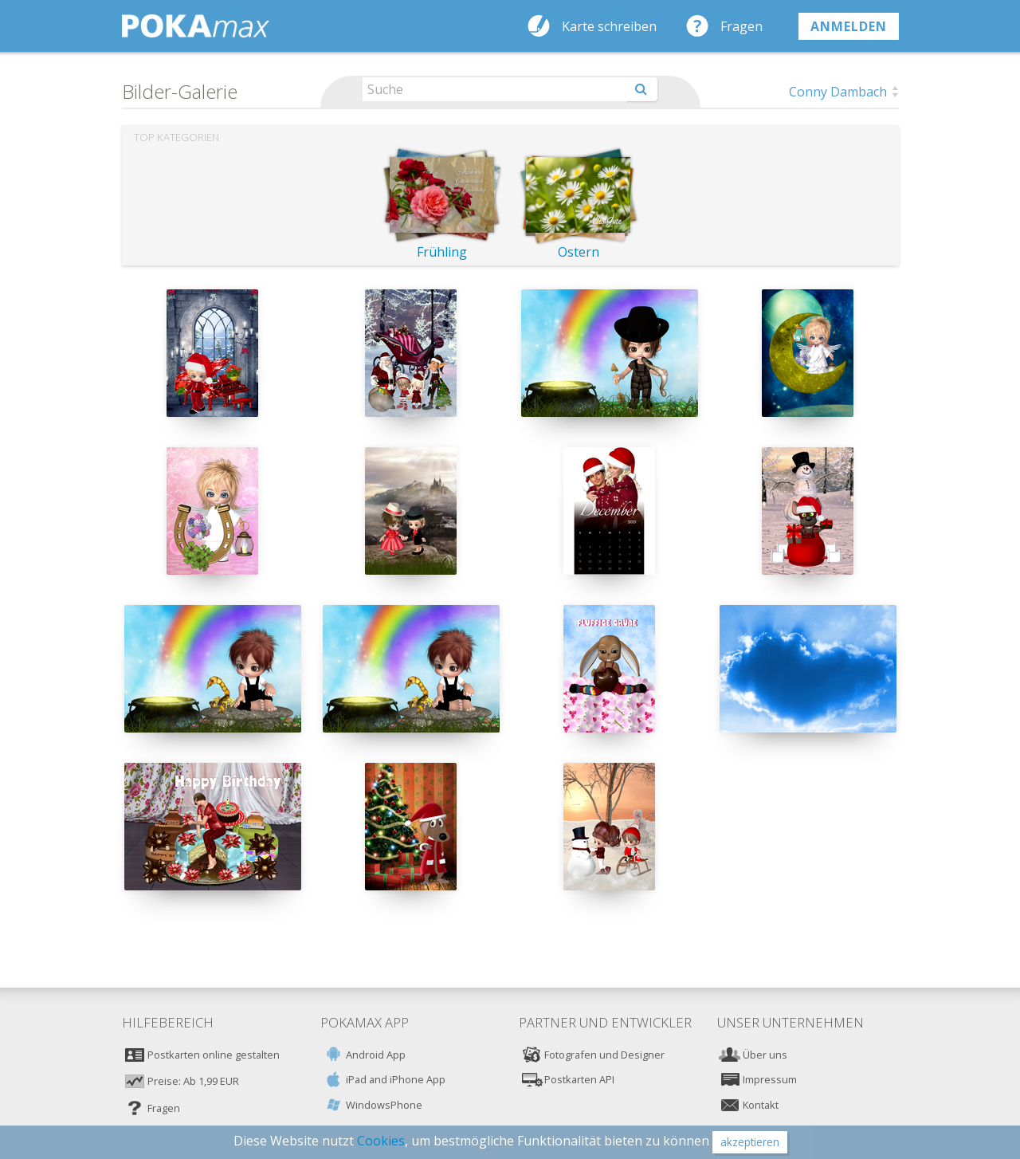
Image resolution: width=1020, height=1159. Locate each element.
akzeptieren (749, 1141)
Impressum (770, 1079)
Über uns (765, 1054)
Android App (376, 1054)
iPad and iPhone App (395, 1079)
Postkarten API (579, 1079)
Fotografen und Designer (604, 1054)
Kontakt (761, 1105)
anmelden (848, 26)
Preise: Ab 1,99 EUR (193, 1081)
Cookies (381, 1140)
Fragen (741, 26)
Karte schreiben (609, 26)
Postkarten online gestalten (213, 1054)
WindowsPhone (384, 1105)
